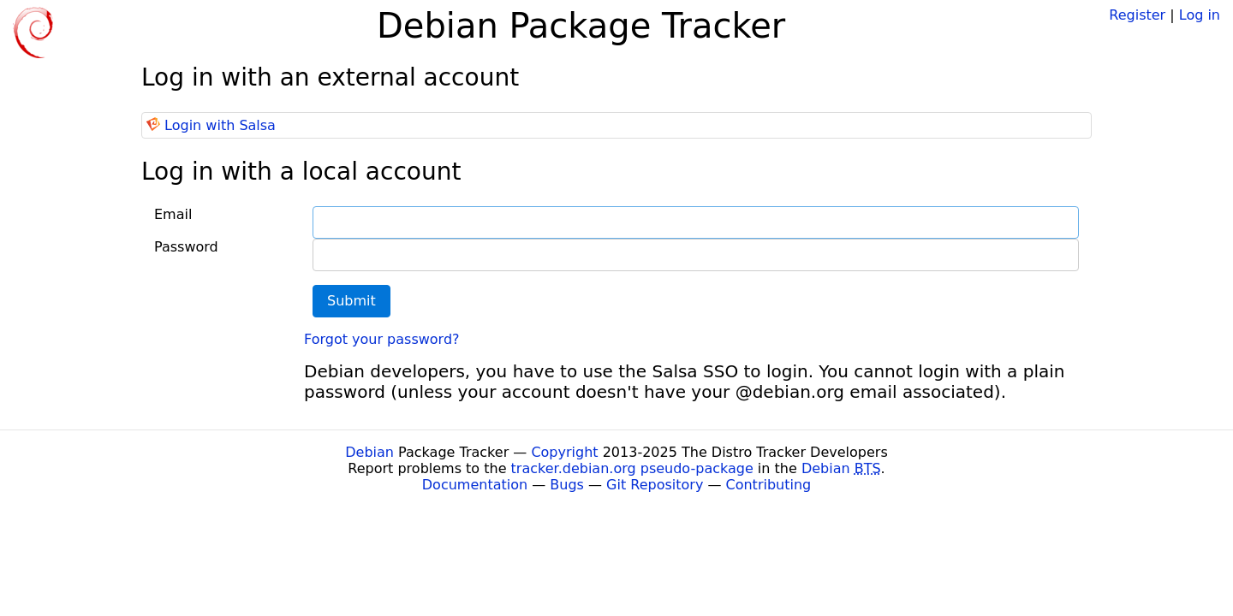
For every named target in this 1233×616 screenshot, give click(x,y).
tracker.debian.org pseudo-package (632, 468)
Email (173, 214)
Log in (1199, 15)
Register (1137, 15)
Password (186, 247)
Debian (369, 452)
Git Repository (654, 485)
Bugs (567, 485)
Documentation (474, 485)
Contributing (769, 485)
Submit (351, 301)
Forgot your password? (382, 339)
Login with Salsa (220, 125)
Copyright (564, 452)
